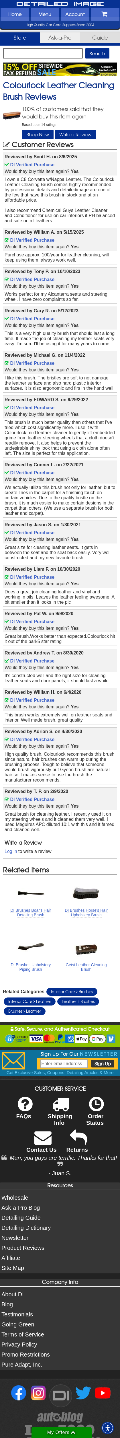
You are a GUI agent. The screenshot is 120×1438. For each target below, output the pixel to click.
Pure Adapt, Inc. (21, 1364)
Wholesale (14, 1198)
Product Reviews (22, 1248)
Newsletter (14, 1238)
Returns (77, 1145)
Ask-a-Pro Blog (20, 1208)
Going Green (17, 1324)
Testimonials (17, 1314)
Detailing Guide (21, 1218)
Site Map (12, 1268)
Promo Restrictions (25, 1354)
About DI (12, 1294)
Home (14, 14)
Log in (11, 851)
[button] (107, 1428)
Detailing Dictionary (26, 1228)
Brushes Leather (24, 1011)
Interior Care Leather (29, 1001)
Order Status (95, 1115)
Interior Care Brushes (72, 991)
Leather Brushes (78, 1001)
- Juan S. (59, 1173)
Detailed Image (60, 4)
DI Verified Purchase (29, 164)
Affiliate (10, 1258)
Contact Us (41, 1145)
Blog (7, 1304)
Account (74, 14)
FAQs (24, 1111)
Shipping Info (60, 1115)
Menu (44, 14)
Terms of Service (22, 1334)
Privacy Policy (19, 1344)
